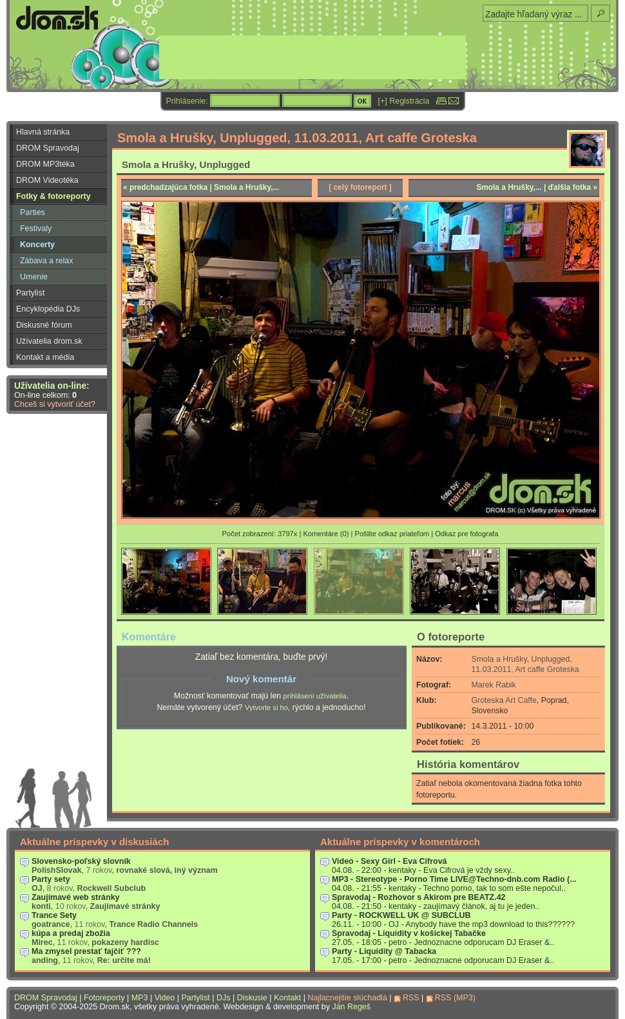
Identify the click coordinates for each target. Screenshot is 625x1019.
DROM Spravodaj (47, 148)
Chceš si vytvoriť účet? (54, 404)
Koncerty (37, 244)
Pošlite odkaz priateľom (391, 534)
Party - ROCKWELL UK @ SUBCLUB (401, 915)
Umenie (34, 276)
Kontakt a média (45, 357)
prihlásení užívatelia (315, 696)
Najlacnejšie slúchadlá (347, 997)
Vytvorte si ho (266, 707)
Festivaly (36, 228)
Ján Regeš (351, 1006)
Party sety (51, 879)
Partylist (30, 292)
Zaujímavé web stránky (76, 897)
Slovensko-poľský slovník (81, 861)
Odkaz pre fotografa (466, 534)
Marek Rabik (494, 684)
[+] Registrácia (404, 101)
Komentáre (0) (326, 534)
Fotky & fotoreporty (53, 196)
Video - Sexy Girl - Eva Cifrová (389, 861)
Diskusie (252, 997)
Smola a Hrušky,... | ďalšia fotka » (536, 187)
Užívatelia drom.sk (49, 341)
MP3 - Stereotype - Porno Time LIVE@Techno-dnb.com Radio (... (454, 879)
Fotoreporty (104, 997)
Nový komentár (261, 678)
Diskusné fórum (44, 325)
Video (165, 997)
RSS (411, 997)
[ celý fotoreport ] (360, 187)
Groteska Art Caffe (504, 700)
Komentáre (149, 636)
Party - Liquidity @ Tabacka (384, 951)
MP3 (139, 997)
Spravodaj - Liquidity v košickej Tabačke (409, 933)
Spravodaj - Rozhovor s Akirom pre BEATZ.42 (419, 897)
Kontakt (287, 997)
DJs (223, 997)
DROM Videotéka (47, 180)
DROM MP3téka (45, 164)
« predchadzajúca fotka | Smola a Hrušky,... (201, 187)
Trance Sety (54, 915)
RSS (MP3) (455, 997)
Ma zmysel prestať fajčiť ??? (86, 951)
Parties (32, 212)
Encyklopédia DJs (48, 308)
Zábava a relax (46, 260)
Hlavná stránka (43, 131)
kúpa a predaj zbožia (71, 933)
